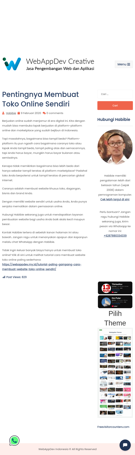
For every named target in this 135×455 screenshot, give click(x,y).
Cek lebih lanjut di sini (114, 199)
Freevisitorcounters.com (113, 427)
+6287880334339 (115, 236)
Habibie (11, 113)
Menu (124, 64)
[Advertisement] (67, 26)
